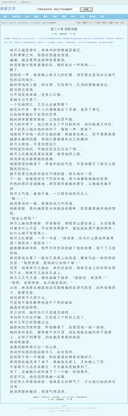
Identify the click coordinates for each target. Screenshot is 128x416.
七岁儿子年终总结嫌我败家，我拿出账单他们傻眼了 (96, 42)
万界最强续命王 (70, 42)
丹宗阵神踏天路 (98, 38)
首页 (5, 16)
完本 (102, 16)
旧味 (10, 42)
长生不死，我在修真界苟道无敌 (50, 38)
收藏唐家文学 (25, 2)
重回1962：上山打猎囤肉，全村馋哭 (50, 42)
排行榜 (92, 16)
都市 (46, 16)
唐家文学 (8, 8)
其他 (82, 16)
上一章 (54, 34)
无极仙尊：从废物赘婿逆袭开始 (25, 42)
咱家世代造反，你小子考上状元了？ (24, 38)
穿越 (55, 16)
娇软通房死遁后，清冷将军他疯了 (29, 23)
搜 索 (86, 9)
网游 (64, 16)
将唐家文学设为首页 (9, 2)
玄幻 (27, 16)
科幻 (73, 16)
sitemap (64, 406)
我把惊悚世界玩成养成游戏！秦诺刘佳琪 (77, 38)
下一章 (72, 34)
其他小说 (13, 23)
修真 (36, 16)
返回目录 (63, 34)
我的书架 (16, 16)
